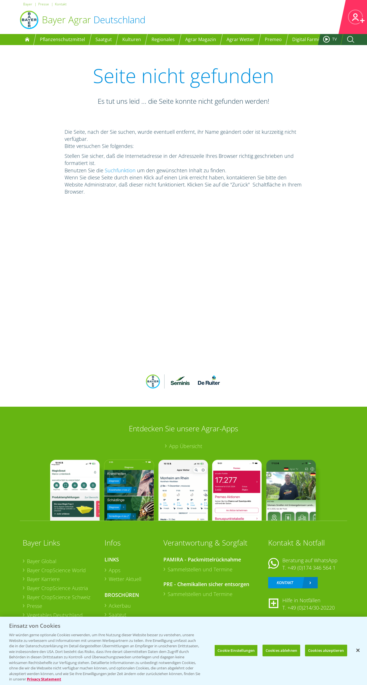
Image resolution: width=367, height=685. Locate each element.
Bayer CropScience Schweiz (58, 597)
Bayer (27, 4)
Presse (43, 4)
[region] (183, 651)
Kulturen (131, 39)
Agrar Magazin (200, 39)
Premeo (273, 39)
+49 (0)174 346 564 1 (311, 567)
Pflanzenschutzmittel (62, 39)
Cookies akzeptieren (326, 650)
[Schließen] (358, 650)
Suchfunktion (120, 170)
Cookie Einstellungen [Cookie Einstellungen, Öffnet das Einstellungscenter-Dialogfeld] (236, 650)
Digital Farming (308, 39)
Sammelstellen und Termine (200, 569)
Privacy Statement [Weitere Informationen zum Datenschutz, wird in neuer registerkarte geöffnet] (44, 679)
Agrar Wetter (240, 39)
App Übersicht (185, 446)
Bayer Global (41, 561)
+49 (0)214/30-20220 (311, 607)
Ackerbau (120, 605)
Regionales (163, 39)
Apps (114, 570)
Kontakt (61, 4)
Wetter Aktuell (125, 579)
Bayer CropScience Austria (57, 588)
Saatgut (103, 39)
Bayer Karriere (43, 579)
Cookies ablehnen (281, 650)
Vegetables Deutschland (55, 615)
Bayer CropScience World (56, 570)
